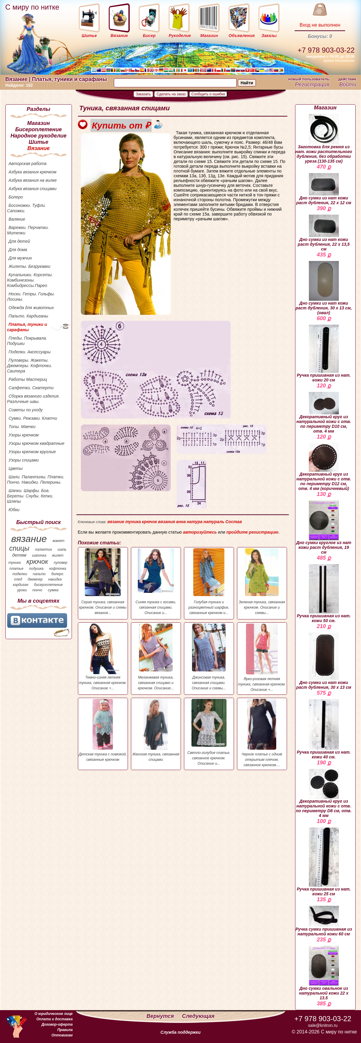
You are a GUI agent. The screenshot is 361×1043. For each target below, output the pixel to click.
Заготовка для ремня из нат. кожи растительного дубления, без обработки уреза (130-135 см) (323, 139)
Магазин (38, 123)
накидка (55, 579)
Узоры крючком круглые (32, 451)
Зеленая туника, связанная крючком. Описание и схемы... (262, 581)
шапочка (39, 555)
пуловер (60, 563)
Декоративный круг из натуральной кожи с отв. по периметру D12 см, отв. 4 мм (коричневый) (323, 467)
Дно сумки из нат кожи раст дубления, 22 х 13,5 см (324, 233)
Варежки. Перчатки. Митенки (28, 230)
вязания (166, 521)
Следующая (198, 1016)
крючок (37, 561)
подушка (36, 568)
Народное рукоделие (38, 136)
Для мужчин (20, 258)
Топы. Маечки (22, 426)
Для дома (18, 249)
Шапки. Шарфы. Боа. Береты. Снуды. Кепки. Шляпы (30, 496)
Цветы (16, 468)
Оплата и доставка (54, 1019)
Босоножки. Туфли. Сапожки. (26, 208)
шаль (62, 549)
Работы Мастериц (28, 379)
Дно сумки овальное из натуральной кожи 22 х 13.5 (323, 973)
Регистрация (312, 85)
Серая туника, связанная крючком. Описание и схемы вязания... (103, 581)
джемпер (35, 579)
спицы (19, 548)
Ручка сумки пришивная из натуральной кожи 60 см (323, 921)
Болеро (16, 197)
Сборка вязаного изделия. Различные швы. (33, 399)
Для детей (19, 241)
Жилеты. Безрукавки (30, 266)
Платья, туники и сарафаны (27, 327)
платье (17, 568)
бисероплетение (48, 585)
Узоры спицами (24, 460)
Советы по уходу (26, 409)
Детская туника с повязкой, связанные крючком (103, 730)
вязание (29, 538)
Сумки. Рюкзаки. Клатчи (33, 418)
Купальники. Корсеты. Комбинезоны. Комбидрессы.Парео (30, 280)
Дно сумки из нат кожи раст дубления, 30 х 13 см (323, 661)
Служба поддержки (181, 1032)
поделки (19, 574)
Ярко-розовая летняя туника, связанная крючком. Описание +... (262, 658)
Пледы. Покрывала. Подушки (27, 341)
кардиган (20, 585)
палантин (43, 549)
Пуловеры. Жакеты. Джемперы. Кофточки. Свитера (29, 365)
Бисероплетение (38, 129)
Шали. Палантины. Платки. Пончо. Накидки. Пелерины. (35, 479)
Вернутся (160, 1016)
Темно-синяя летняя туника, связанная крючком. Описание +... (103, 657)
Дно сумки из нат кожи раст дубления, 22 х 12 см (323, 189)
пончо (37, 590)
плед (18, 579)
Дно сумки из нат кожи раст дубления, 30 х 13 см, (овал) (324, 288)
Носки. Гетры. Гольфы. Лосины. (31, 296)
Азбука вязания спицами (33, 188)
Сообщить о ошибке (208, 94)
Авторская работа (28, 163)
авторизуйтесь (200, 532)
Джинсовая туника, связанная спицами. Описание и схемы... (209, 657)
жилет (58, 555)
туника (14, 563)
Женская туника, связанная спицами (156, 730)
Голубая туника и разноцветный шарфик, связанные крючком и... (209, 581)
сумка (53, 590)
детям (19, 555)
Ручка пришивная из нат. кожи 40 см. (324, 729)
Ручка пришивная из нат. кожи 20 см (324, 353)
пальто (39, 574)
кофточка (57, 568)
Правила (64, 1030)
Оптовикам (62, 1035)
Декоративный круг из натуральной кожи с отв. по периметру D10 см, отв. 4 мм (323, 412)
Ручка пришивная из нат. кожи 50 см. (324, 593)
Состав (233, 521)
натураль (213, 521)
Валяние (17, 219)
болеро (57, 574)
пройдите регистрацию (252, 532)
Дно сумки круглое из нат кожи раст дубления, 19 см (323, 527)
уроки (22, 590)
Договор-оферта (56, 1024)
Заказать (143, 94)
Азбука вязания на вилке (33, 180)
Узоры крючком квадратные (37, 443)
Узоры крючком (24, 435)
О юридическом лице (53, 1014)
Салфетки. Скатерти (31, 387)
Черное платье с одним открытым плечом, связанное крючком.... (262, 733)
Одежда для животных (31, 307)
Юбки (14, 509)
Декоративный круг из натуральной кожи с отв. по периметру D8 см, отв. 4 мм (324, 793)
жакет (58, 540)
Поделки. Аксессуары (30, 351)
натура (194, 521)
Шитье (38, 142)
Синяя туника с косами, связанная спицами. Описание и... (156, 581)
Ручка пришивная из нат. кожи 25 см (324, 861)
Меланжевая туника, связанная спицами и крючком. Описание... (156, 657)
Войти (347, 85)
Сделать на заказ (171, 94)
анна (181, 521)
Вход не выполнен (320, 25)
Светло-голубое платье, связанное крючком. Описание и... (209, 732)
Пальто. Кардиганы (28, 316)
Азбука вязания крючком (33, 171)
